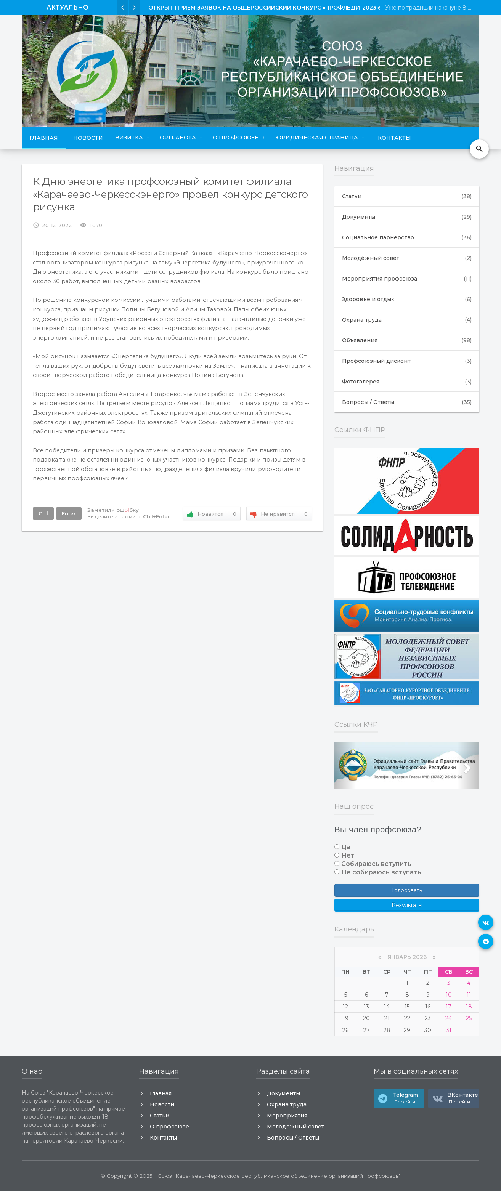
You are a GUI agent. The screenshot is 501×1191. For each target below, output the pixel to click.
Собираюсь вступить (376, 863)
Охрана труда (407, 319)
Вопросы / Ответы (407, 402)
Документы (407, 216)
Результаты (407, 905)
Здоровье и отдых (407, 299)
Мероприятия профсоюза (407, 278)
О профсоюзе (169, 1126)
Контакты (394, 138)
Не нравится (278, 514)
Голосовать (407, 890)
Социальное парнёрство (407, 237)
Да (345, 847)
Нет (348, 855)
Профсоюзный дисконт (407, 360)
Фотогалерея (407, 381)
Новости (88, 138)
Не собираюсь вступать (381, 872)
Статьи (407, 196)
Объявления (407, 340)
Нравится (212, 514)
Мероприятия (287, 1115)
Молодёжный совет (407, 258)
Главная (43, 138)
